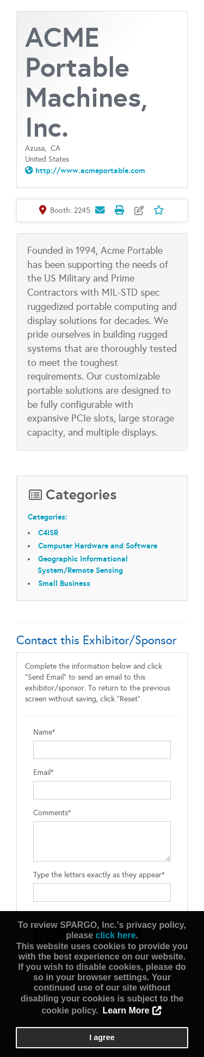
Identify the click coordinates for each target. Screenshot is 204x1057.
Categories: (47, 517)
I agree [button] (101, 1037)
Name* (44, 732)
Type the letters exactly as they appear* (99, 874)
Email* (43, 772)
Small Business (64, 583)
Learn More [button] (125, 1010)
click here (115, 935)
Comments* (52, 812)
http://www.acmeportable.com (90, 170)
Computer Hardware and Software (97, 546)
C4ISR (48, 532)
